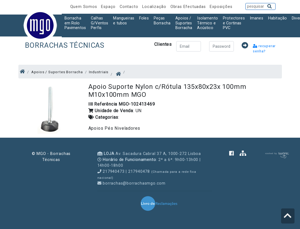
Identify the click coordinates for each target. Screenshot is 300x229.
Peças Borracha (162, 20)
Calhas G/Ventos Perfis (99, 23)
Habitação (277, 18)
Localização (155, 6)
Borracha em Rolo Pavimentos (75, 23)
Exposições (221, 6)
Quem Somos (84, 6)
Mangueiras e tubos (123, 20)
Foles (144, 18)
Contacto (129, 6)
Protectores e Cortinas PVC (234, 23)
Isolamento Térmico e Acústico (207, 23)
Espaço (109, 6)
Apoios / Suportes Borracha (183, 23)
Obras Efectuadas (188, 6)
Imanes (256, 18)
